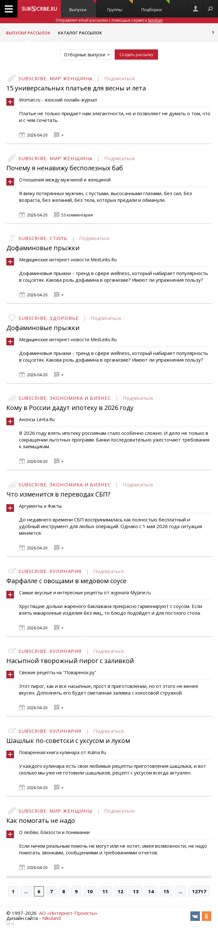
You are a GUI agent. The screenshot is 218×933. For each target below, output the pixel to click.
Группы (120, 6)
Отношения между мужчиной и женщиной (65, 180)
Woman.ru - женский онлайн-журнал (58, 100)
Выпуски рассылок (28, 33)
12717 (199, 891)
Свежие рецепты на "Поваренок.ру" (57, 672)
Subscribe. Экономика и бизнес (64, 398)
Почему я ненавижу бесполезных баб (64, 168)
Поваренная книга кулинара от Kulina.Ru (62, 752)
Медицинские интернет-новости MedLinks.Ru (68, 260)
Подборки (155, 6)
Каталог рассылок (80, 33)
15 (166, 891)
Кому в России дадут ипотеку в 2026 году (69, 407)
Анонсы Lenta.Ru (37, 419)
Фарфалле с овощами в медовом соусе (66, 580)
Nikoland (51, 918)
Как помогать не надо (40, 820)
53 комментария (77, 215)
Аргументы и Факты (40, 506)
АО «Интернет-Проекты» (68, 913)
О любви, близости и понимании (54, 832)
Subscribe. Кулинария (50, 571)
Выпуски (82, 6)
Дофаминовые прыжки (42, 248)
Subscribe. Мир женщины (55, 78)
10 (90, 891)
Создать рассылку (136, 54)
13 (136, 891)
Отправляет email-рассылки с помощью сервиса (109, 20)
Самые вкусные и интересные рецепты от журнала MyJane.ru (85, 593)
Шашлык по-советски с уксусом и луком (68, 740)
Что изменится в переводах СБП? (58, 494)
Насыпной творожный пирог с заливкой (70, 660)
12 (120, 891)
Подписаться (119, 78)
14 (151, 891)
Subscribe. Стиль (42, 238)
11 (105, 891)
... (26, 891)
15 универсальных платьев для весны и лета (76, 88)
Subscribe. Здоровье (48, 318)
